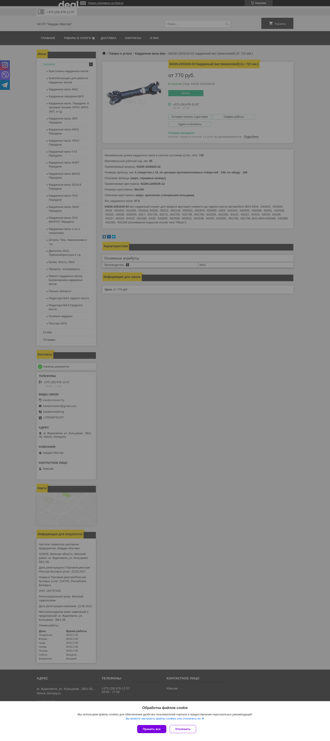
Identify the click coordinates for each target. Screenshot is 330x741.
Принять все (152, 729)
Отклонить (184, 729)
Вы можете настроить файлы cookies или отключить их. (163, 719)
